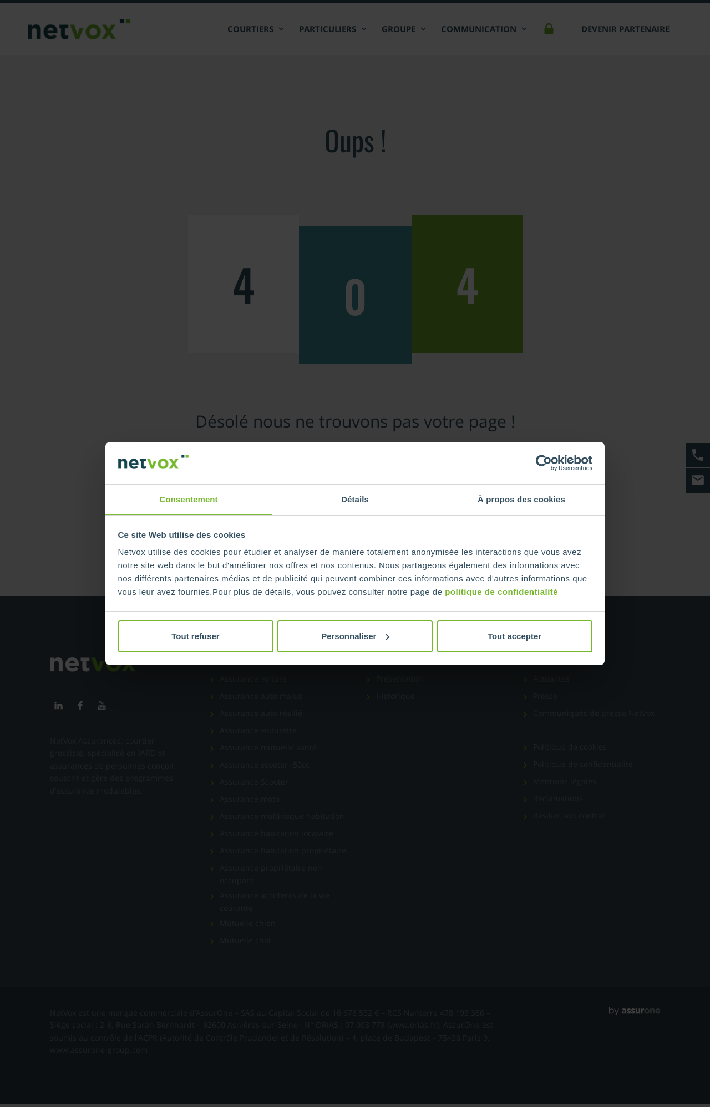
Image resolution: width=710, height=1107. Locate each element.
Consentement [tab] (188, 498)
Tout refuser (195, 636)
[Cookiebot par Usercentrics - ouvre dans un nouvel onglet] (543, 462)
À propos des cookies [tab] (521, 498)
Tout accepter (514, 636)
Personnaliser (355, 636)
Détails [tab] (355, 498)
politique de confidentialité (501, 592)
